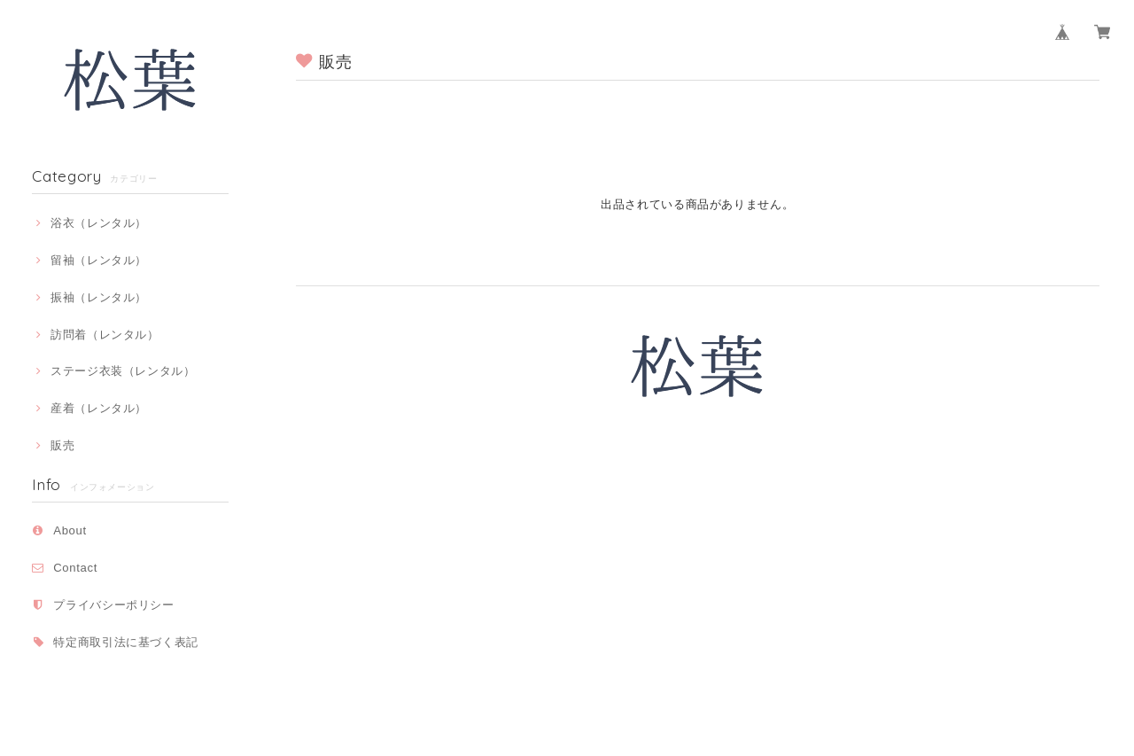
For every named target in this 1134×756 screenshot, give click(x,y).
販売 (62, 445)
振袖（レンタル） (98, 297)
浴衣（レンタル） (98, 223)
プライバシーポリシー (114, 605)
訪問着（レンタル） (104, 334)
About (70, 530)
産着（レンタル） (98, 408)
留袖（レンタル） (98, 260)
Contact (75, 567)
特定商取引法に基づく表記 (125, 642)
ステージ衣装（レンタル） (123, 371)
